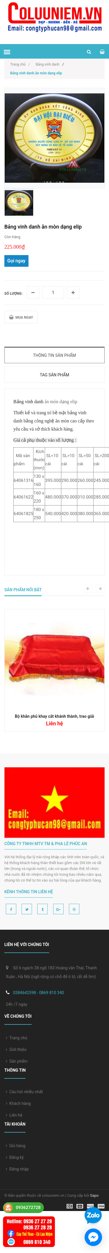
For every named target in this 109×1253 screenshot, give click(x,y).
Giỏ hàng (15, 1145)
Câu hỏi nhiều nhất (24, 1091)
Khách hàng (18, 1103)
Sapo (94, 1195)
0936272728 (28, 1207)
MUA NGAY (21, 317)
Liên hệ (14, 1115)
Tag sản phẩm (54, 375)
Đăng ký (15, 1157)
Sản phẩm (17, 1061)
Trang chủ (16, 1038)
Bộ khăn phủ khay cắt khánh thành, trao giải (54, 716)
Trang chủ (20, 64)
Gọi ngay (16, 261)
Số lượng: (13, 294)
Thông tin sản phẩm (54, 355)
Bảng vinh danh (48, 64)
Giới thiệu (16, 1049)
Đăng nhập (17, 1169)
